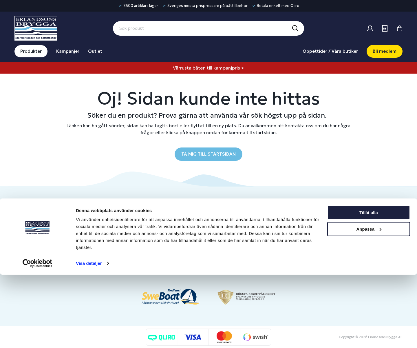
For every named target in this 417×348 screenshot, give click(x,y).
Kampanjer (67, 51)
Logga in (242, 218)
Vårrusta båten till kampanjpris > (208, 68)
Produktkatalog (173, 266)
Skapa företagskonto (255, 246)
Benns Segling (329, 227)
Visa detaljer (89, 336)
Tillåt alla (368, 285)
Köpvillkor (168, 246)
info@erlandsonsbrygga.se (56, 223)
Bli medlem (384, 51)
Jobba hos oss (329, 237)
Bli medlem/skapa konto (258, 227)
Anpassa (368, 302)
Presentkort (170, 237)
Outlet (95, 51)
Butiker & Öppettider (179, 218)
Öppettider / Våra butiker (330, 51)
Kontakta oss (171, 227)
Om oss (323, 218)
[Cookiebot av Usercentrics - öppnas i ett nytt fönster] (37, 336)
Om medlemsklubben (255, 237)
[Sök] (294, 28)
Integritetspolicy (174, 256)
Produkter (31, 51)
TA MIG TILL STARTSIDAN (208, 154)
